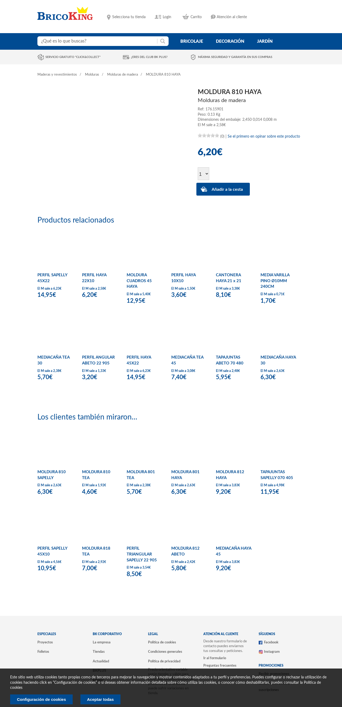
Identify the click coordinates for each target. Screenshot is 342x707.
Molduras (92, 74)
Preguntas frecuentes (219, 665)
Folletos (43, 651)
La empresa (102, 642)
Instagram (272, 651)
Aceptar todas (100, 699)
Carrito (196, 17)
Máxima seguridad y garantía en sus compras (235, 57)
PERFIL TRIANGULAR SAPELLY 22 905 (142, 554)
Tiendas (99, 651)
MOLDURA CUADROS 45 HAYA (139, 281)
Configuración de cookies (41, 699)
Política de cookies (162, 642)
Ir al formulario (214, 658)
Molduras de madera (122, 74)
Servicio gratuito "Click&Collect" (72, 57)
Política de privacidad (164, 661)
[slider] (208, 135)
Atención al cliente (232, 17)
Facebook (271, 642)
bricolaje (191, 41)
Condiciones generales (165, 651)
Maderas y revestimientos (57, 74)
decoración (230, 41)
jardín (265, 41)
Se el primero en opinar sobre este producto (264, 136)
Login (167, 17)
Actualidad (101, 661)
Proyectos (45, 642)
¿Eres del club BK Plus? (149, 57)
